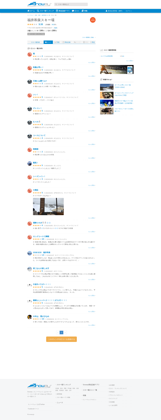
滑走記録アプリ (63, 11)
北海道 (57, 388)
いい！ (35, 94)
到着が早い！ (38, 67)
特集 (84, 11)
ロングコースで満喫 (41, 236)
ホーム (31, 11)
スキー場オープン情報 (63, 397)
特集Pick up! (106, 79)
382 (53, 24)
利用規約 (111, 392)
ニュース (59, 402)
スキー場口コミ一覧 (89, 390)
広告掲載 (111, 402)
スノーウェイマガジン (89, 399)
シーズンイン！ (39, 176)
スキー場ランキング (45, 11)
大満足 (35, 190)
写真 (56, 42)
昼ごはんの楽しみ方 (41, 268)
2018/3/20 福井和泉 (41, 252)
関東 (65, 388)
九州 (70, 390)
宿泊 (85, 42)
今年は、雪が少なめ (41, 316)
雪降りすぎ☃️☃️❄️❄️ (42, 223)
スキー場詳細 (35, 42)
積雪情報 (59, 394)
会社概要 (111, 385)
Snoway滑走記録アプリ (90, 385)
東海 (74, 388)
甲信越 (69, 388)
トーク (77, 42)
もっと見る (92, 62)
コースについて (39, 135)
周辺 (92, 42)
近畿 (56, 390)
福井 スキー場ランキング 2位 (36, 34)
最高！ (35, 163)
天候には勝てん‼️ (40, 81)
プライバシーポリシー (115, 395)
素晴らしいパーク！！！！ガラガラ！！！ (50, 300)
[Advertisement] (79, 359)
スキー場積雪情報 (108, 50)
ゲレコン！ (37, 108)
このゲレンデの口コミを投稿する (61, 339)
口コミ (75, 11)
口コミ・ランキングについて (117, 388)
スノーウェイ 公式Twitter (36, 404)
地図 (55, 28)
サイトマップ (112, 398)
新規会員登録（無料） (114, 11)
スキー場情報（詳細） (89, 37)
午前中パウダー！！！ (42, 284)
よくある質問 (112, 405)
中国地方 (61, 390)
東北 (61, 388)
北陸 (77, 388)
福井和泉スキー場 (40, 20)
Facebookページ (33, 409)
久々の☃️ (37, 122)
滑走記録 (66, 42)
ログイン (129, 11)
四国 (66, 390)
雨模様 (35, 149)
